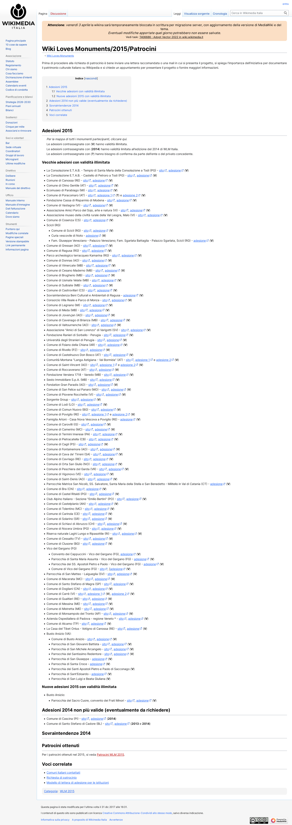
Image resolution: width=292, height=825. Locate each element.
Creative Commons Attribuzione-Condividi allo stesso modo (137, 813)
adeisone (107, 325)
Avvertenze (116, 819)
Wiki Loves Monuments (60, 55)
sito (161, 170)
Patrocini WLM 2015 (110, 754)
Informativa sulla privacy (55, 819)
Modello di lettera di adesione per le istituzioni (78, 782)
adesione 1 (104, 195)
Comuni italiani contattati (63, 772)
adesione (174, 170)
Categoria (50, 791)
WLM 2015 (67, 791)
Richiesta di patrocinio (62, 777)
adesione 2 (130, 195)
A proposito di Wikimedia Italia (89, 819)
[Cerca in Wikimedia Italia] (259, 13)
